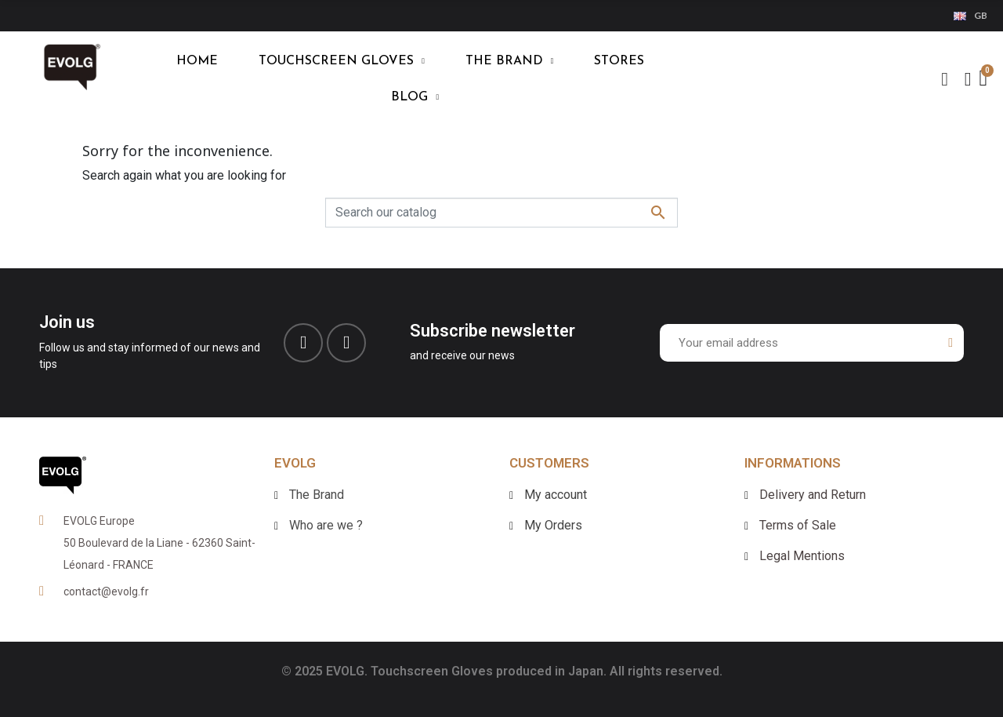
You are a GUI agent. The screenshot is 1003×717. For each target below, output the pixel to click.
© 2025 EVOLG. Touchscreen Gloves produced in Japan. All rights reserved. (501, 671)
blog (415, 97)
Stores (619, 61)
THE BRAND (509, 61)
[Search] (501, 212)
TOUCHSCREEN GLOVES (342, 61)
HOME (197, 61)
